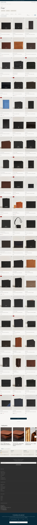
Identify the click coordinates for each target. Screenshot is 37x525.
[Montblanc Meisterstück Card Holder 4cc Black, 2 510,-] (6, 364)
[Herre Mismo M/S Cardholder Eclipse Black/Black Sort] (31, 184)
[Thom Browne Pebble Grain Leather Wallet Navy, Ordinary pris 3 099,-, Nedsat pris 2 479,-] (18, 404)
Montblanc (14, 33)
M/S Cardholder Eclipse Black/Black (30, 193)
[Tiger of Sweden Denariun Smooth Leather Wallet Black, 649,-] (31, 384)
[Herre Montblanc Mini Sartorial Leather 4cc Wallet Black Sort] (31, 164)
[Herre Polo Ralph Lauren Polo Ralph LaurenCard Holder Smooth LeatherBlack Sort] (18, 164)
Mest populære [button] (29, 15)
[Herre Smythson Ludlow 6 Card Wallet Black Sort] (18, 323)
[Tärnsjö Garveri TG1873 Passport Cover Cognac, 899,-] (18, 344)
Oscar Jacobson (27, 33)
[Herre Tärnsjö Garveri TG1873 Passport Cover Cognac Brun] (18, 342)
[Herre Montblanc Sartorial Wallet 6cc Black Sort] (31, 243)
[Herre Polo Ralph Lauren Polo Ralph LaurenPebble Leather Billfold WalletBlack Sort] (31, 144)
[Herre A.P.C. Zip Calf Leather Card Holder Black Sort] (18, 84)
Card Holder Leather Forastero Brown (30, 34)
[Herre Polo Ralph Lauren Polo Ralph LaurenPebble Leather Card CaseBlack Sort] (18, 144)
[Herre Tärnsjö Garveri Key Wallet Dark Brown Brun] (18, 362)
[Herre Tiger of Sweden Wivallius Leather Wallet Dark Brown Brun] (31, 84)
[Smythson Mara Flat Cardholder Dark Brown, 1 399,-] (31, 126)
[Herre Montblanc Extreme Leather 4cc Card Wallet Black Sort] (31, 104)
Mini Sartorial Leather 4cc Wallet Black (30, 173)
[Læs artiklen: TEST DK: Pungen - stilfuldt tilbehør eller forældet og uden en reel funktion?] (18, 436)
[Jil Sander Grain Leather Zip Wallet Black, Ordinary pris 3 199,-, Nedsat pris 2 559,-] (6, 285)
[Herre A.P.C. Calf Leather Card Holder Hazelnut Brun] (6, 45)
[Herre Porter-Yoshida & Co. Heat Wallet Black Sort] (18, 64)
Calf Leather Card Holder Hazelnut (4, 54)
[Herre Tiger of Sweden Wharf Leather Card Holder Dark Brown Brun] (6, 342)
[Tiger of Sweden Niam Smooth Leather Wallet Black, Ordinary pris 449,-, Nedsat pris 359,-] (31, 66)
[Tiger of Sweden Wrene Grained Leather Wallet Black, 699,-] (18, 265)
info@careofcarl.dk (4, 509)
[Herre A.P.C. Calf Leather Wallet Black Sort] (18, 104)
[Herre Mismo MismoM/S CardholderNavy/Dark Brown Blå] (18, 243)
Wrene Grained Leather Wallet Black (17, 272)
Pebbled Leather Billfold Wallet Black (17, 312)
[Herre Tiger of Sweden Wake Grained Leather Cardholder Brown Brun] (6, 184)
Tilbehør (2, 6)
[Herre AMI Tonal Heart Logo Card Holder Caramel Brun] (31, 362)
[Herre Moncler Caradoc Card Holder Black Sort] (18, 223)
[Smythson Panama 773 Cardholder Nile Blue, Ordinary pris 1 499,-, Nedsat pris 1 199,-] (6, 106)
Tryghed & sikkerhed (3, 472)
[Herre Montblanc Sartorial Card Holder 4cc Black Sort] (18, 382)
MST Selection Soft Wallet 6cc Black (30, 352)
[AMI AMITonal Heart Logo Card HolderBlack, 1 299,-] (6, 384)
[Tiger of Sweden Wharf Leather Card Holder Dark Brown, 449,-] (6, 344)
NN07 (25, 331)
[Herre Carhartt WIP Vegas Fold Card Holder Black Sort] (6, 203)
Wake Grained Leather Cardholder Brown (5, 193)
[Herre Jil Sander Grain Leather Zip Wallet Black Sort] (6, 283)
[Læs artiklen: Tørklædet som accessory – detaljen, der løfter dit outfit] (30, 436)
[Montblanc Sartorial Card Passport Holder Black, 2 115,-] (18, 285)
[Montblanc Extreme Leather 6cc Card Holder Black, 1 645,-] (18, 26)
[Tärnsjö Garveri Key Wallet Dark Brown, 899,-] (18, 364)
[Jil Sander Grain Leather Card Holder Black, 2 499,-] (6, 324)
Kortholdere (3, 10)
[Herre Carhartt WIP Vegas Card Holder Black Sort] (18, 184)
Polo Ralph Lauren (15, 152)
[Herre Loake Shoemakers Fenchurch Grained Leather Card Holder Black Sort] (6, 164)
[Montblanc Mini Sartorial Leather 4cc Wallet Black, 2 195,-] (31, 165)
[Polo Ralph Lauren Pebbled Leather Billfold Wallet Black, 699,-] (18, 304)
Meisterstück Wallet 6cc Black (4, 312)
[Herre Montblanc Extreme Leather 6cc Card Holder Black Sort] (18, 25)
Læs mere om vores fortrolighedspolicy (18, 464)
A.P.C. (0, 33)
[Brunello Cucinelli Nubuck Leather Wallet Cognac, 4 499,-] (31, 265)
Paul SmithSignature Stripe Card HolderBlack (4, 272)
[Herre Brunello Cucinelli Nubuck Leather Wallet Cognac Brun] (31, 263)
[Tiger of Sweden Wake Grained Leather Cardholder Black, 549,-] (31, 205)
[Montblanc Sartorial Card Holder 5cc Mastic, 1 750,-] (31, 285)
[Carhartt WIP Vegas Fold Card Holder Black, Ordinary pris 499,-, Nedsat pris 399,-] (6, 205)
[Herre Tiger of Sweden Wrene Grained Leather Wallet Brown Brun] (6, 144)
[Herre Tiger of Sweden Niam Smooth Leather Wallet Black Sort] (31, 64)
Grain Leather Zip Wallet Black (4, 292)
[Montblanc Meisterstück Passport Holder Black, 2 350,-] (6, 126)
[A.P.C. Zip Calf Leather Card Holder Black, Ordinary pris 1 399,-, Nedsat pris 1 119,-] (18, 86)
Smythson (26, 132)
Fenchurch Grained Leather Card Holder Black (5, 173)
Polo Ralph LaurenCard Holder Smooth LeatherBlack (18, 173)
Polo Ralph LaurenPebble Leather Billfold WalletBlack (30, 153)
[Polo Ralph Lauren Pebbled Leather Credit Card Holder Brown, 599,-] (6, 245)
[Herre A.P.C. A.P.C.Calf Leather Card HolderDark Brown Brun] (31, 45)
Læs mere (26, 517)
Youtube (1, 498)
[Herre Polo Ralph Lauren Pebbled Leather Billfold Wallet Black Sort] (18, 303)
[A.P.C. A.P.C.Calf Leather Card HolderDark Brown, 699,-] (31, 46)
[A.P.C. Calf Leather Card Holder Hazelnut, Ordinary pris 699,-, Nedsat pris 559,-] (6, 46)
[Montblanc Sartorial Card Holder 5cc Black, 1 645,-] (18, 126)
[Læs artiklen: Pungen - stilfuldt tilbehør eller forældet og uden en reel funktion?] (6, 436)
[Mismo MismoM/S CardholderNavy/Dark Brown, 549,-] (18, 245)
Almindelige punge (13, 10)
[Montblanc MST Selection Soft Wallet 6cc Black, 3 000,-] (31, 344)
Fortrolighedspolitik (3, 477)
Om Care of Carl (2, 471)
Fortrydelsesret (2, 475)
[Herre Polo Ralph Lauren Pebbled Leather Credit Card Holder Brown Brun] (6, 243)
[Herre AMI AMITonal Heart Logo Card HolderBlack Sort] (6, 382)
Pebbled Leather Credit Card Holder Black (30, 411)
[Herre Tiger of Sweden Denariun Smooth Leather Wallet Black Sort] (31, 382)
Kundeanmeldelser (3, 488)
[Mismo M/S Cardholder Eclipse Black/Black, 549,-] (31, 185)
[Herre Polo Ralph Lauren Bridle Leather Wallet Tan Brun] (18, 203)
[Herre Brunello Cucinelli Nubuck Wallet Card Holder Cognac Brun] (18, 45)
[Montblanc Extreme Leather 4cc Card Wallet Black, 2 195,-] (31, 106)
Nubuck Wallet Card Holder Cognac (17, 54)
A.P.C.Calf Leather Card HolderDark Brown (30, 54)
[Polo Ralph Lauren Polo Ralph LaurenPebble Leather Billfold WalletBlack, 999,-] (31, 146)
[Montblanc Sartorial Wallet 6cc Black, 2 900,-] (31, 245)
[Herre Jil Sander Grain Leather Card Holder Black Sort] (6, 323)
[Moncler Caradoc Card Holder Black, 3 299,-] (18, 225)
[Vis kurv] (34, 2)
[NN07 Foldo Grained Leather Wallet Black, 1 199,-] (31, 324)
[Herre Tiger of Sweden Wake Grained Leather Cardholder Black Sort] (31, 203)
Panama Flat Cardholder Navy (4, 411)
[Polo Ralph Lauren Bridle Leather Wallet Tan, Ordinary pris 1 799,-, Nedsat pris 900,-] (18, 205)
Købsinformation (2, 484)
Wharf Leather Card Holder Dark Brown (5, 352)
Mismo (26, 192)
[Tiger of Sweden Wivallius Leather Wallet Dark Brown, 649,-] (31, 86)
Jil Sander (1, 291)
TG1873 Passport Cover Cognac (17, 352)
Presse (1, 476)
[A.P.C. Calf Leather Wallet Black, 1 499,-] (18, 106)
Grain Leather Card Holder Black (4, 332)
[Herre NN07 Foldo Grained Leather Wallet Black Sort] (31, 323)
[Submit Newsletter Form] (35, 463)
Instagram (2, 496)
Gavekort (2, 489)
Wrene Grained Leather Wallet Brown (5, 153)
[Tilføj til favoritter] (11, 18)
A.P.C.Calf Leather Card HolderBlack (5, 34)
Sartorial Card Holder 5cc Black (17, 133)
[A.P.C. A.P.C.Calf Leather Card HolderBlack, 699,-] (6, 26)
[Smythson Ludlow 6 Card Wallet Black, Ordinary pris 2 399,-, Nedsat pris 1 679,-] (18, 324)
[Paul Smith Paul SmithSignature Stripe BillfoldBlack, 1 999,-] (31, 304)
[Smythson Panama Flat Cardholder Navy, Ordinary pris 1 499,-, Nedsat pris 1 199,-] (6, 404)
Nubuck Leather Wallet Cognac (29, 272)
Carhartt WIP (14, 192)
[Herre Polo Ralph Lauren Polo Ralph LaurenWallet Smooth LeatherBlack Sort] (6, 223)
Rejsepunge (7, 10)
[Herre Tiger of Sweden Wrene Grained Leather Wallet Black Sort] (18, 263)
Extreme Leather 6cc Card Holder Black (18, 34)
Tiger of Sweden (2, 152)
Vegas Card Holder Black (16, 193)
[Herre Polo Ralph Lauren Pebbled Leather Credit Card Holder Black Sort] (31, 402)
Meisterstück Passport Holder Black (5, 133)
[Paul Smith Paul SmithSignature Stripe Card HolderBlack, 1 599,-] (6, 265)
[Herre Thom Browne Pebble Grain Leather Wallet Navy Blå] (18, 402)
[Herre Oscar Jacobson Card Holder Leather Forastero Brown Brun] (31, 25)
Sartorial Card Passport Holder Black (17, 292)
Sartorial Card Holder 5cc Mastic (29, 292)
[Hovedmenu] (35, 2)
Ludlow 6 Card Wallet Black (16, 332)
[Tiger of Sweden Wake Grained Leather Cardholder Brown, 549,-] (6, 185)
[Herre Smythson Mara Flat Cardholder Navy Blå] (6, 84)
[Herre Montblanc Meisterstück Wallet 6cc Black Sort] (6, 303)
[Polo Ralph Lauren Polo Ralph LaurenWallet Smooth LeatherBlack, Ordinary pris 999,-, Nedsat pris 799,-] (6, 225)
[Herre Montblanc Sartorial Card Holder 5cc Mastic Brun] (31, 283)
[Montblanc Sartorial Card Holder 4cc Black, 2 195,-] (18, 384)
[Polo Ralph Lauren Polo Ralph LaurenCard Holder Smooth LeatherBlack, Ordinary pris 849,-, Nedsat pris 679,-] (18, 165)
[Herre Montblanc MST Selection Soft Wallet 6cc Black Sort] (31, 342)
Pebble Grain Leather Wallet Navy (17, 411)
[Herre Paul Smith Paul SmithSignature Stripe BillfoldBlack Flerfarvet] (31, 303)
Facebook (2, 497)
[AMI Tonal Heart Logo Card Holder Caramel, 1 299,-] (31, 364)
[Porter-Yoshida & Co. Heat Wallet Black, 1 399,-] (18, 66)
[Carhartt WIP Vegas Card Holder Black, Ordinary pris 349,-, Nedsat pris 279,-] (18, 185)
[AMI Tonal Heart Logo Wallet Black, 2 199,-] (31, 225)
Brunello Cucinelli (15, 53)
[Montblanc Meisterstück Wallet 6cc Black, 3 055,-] (6, 304)
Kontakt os (2, 485)
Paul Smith (1, 271)
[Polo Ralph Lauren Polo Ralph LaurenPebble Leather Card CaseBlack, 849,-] (18, 146)
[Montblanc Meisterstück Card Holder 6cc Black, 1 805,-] (6, 66)
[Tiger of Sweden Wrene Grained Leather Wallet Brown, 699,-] (6, 146)
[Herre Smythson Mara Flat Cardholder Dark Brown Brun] (31, 124)
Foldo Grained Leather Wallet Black (29, 332)
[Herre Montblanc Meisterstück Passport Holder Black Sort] (6, 124)
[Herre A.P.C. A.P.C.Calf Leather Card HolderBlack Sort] (6, 25)
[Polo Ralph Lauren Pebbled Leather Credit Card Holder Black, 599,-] (31, 404)
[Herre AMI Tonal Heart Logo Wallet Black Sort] (31, 223)
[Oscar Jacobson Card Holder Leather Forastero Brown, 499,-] (31, 26)
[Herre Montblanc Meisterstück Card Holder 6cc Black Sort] (6, 64)
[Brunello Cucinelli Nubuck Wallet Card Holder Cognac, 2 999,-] (18, 46)
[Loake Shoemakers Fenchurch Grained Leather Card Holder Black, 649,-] (6, 165)
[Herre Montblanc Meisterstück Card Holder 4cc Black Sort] (6, 362)
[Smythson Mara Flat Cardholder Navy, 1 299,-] (6, 86)
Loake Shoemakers (2, 172)
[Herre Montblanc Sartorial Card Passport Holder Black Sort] (18, 283)
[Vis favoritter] (33, 2)
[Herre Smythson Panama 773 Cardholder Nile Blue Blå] (6, 104)
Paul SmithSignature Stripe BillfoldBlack (30, 312)
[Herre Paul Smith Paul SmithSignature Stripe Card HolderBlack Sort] (6, 263)
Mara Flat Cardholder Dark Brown (29, 133)
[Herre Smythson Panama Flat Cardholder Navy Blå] (6, 402)
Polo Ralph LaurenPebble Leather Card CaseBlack (18, 153)
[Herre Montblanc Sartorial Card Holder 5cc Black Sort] (18, 124)
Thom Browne (14, 410)
